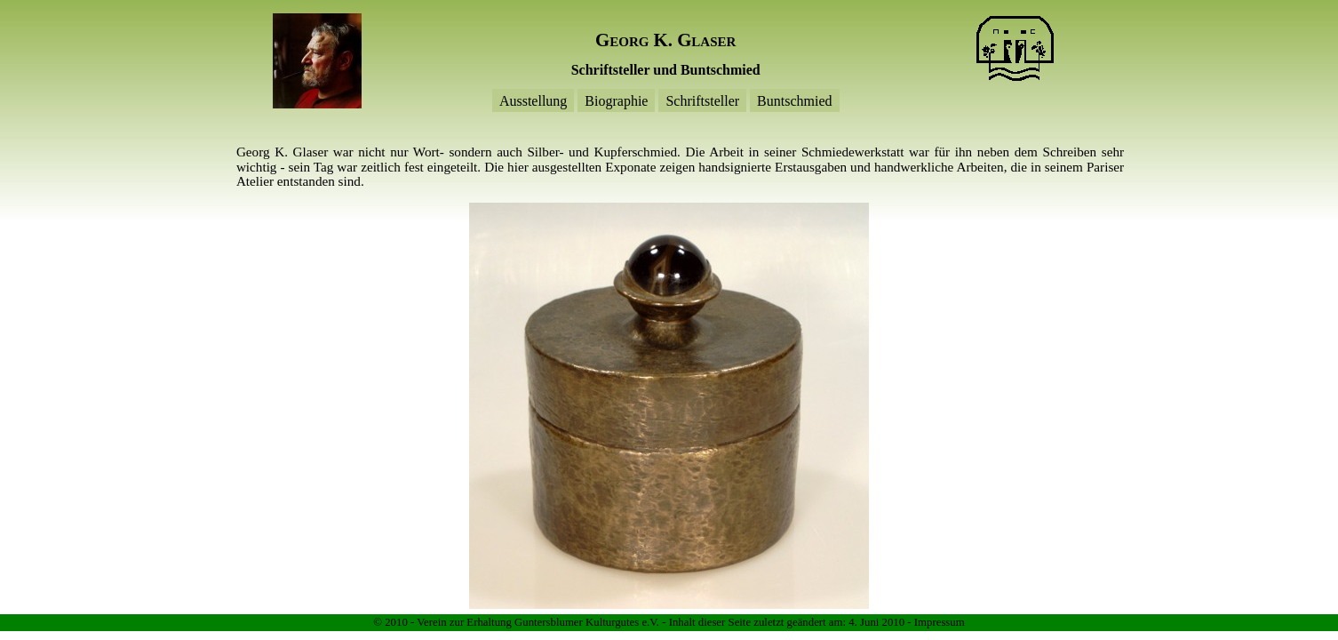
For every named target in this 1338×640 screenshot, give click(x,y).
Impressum (939, 622)
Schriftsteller (702, 100)
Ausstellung (533, 100)
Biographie (616, 100)
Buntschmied (794, 100)
